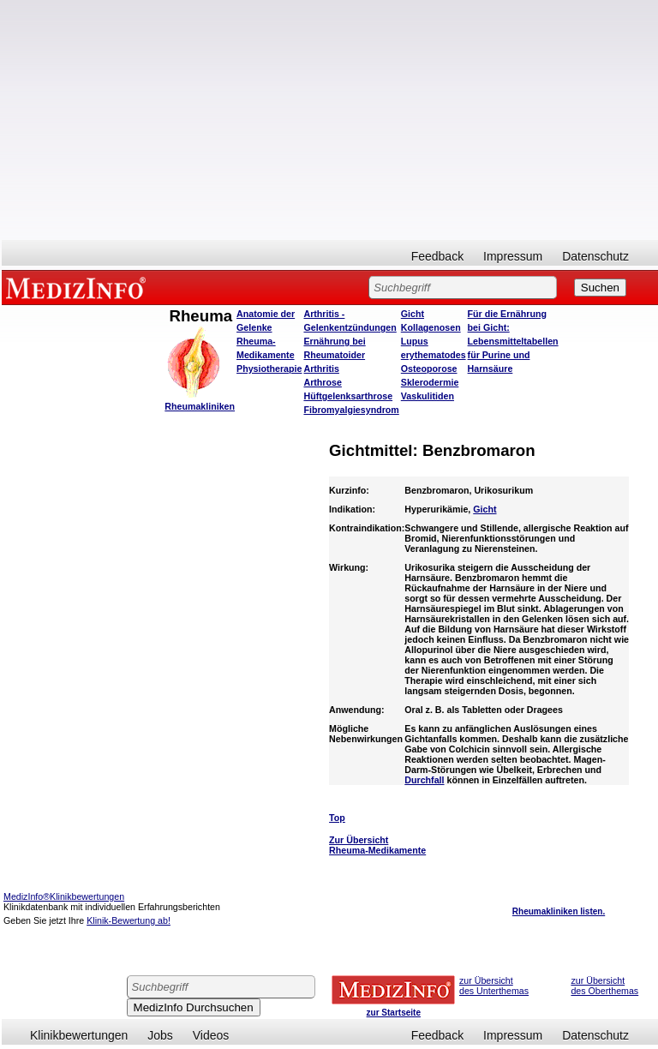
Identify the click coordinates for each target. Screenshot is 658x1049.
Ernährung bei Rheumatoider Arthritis (334, 355)
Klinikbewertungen (79, 1035)
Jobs (160, 1035)
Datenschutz (595, 256)
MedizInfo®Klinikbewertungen (63, 896)
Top (337, 817)
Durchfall (424, 780)
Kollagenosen (431, 327)
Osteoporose (429, 368)
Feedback (437, 256)
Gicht (412, 314)
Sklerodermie (430, 382)
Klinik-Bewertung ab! (128, 920)
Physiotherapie (269, 368)
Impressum (512, 256)
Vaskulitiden (427, 396)
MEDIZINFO (79, 287)
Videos (211, 1035)
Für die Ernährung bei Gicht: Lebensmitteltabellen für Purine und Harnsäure (513, 341)
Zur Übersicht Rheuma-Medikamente (377, 845)
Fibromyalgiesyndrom (350, 410)
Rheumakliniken (199, 406)
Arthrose (322, 382)
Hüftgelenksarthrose (347, 396)
